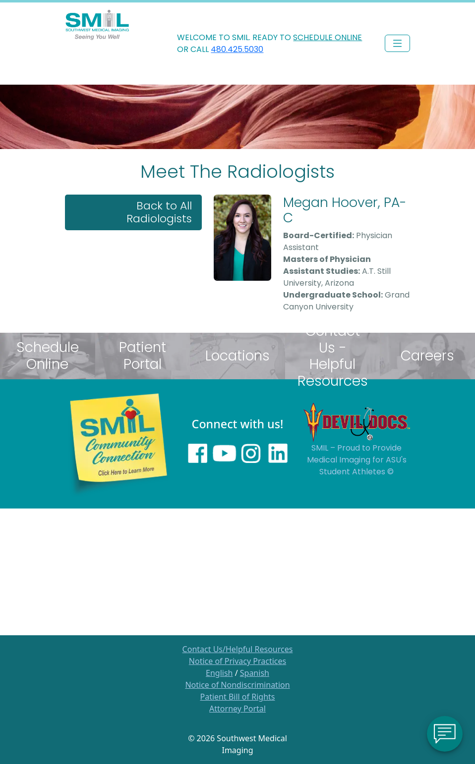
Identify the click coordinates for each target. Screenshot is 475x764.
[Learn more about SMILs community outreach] (118, 443)
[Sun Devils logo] (356, 421)
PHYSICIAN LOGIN (382, 12)
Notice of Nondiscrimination (237, 684)
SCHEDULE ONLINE (327, 37)
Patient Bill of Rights (237, 696)
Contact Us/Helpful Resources (237, 649)
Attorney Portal (237, 708)
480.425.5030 (237, 49)
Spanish (254, 672)
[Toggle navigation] (397, 43)
